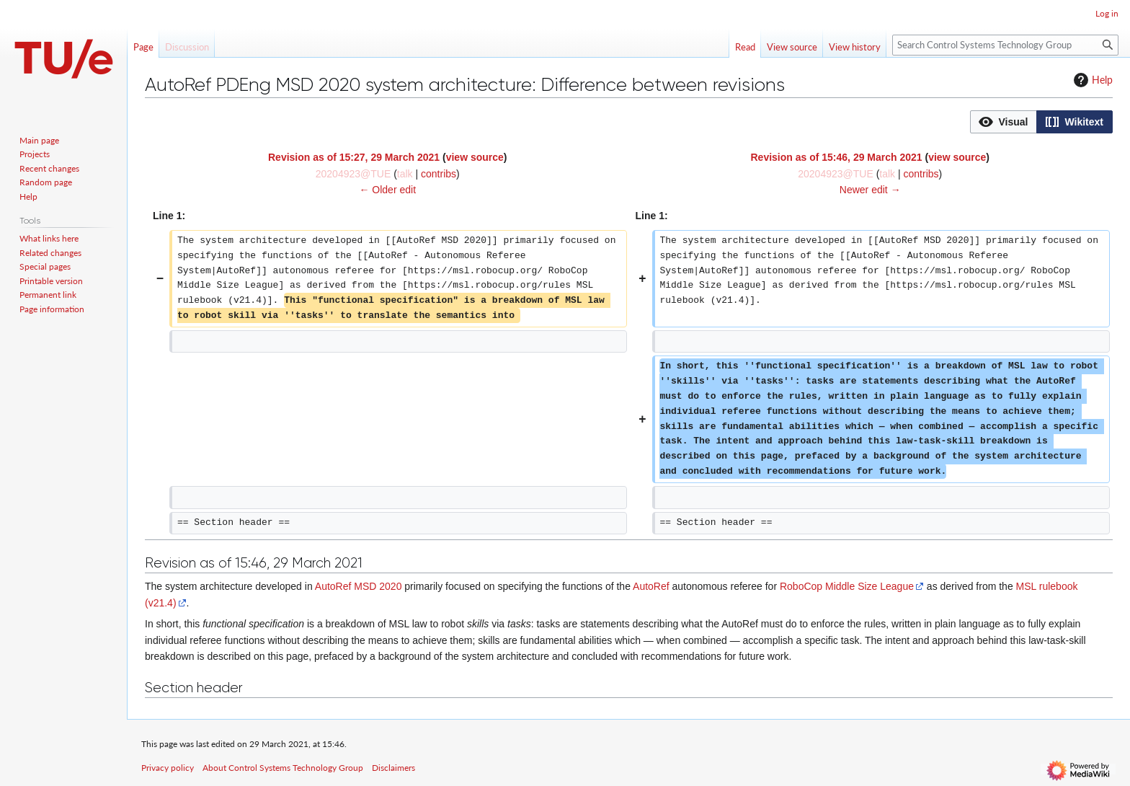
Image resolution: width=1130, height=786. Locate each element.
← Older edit (387, 189)
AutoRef (651, 586)
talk (405, 174)
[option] (1003, 121)
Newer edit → (870, 189)
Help (1091, 80)
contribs (438, 174)
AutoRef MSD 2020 (358, 586)
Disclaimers (393, 767)
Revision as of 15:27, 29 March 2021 (354, 157)
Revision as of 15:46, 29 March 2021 (836, 157)
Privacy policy (167, 767)
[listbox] (1041, 121)
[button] (1003, 121)
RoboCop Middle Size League (847, 586)
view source (475, 157)
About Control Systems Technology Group (283, 767)
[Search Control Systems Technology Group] (1005, 45)
